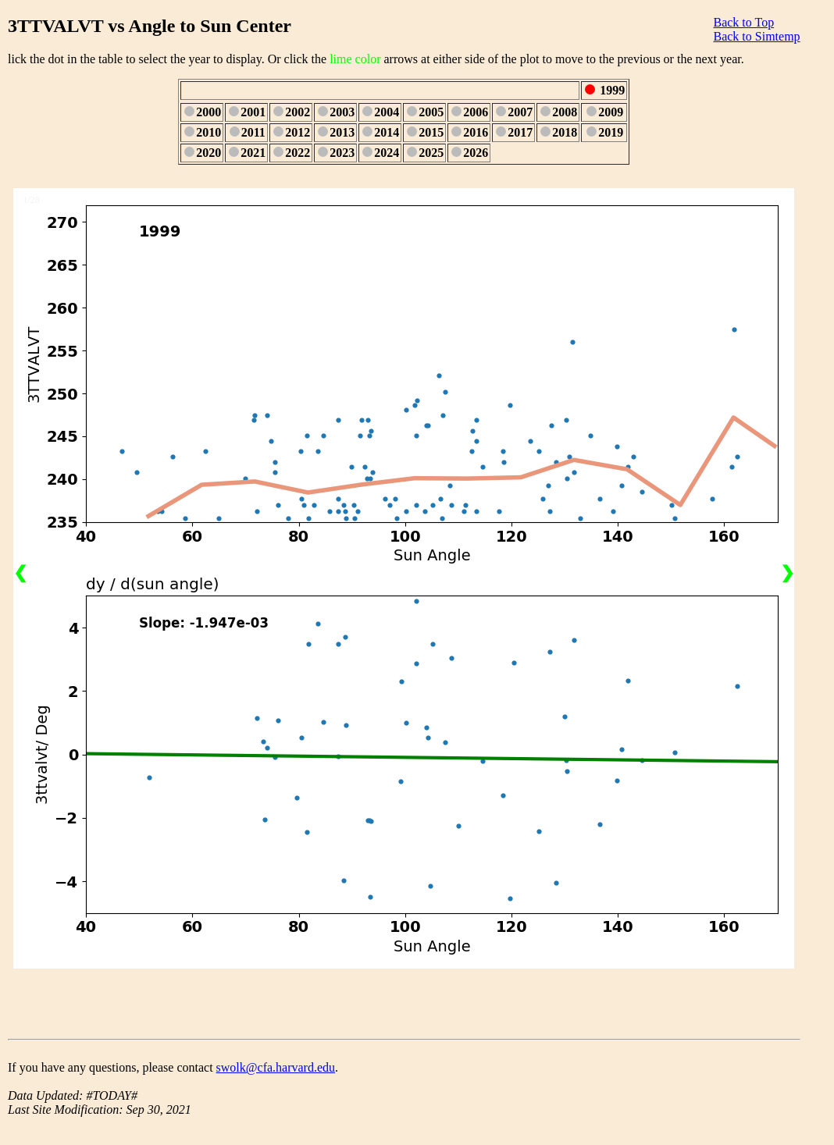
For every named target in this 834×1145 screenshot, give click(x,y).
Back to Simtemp (756, 36)
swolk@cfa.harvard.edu (275, 1067)
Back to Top (743, 22)
